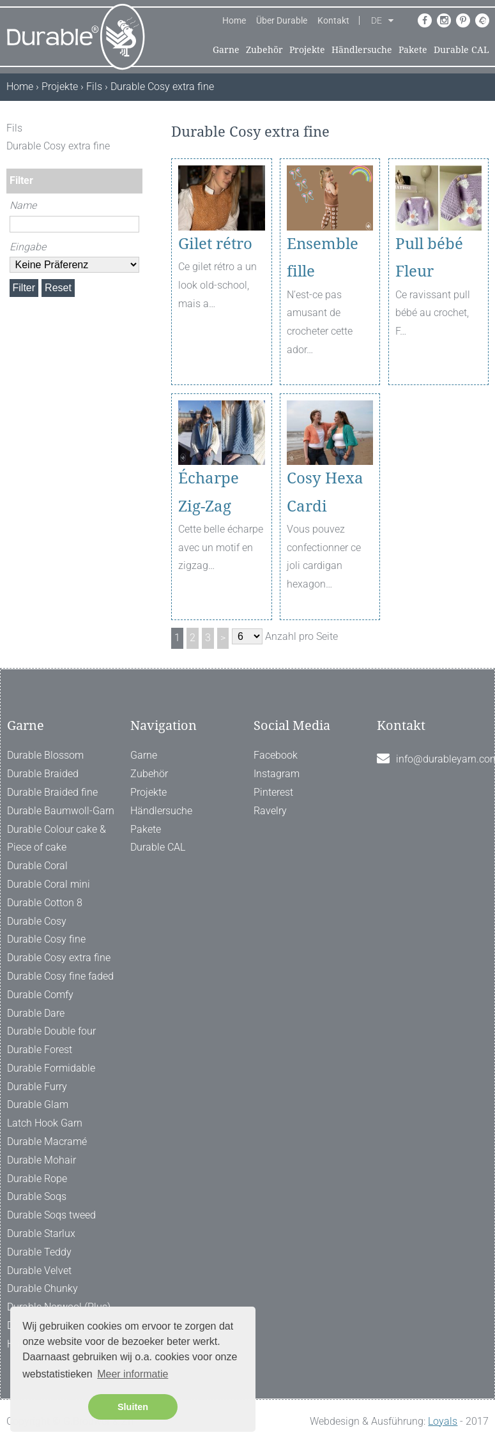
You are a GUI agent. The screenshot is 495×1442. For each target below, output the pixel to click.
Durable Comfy (40, 995)
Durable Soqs (36, 1196)
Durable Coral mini (48, 884)
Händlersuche (361, 50)
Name (23, 205)
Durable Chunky (42, 1288)
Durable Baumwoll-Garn (60, 811)
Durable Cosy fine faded (60, 976)
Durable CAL (461, 50)
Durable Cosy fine (46, 939)
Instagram (277, 774)
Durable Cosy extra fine (58, 958)
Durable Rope (37, 1179)
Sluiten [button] (133, 1407)
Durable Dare (36, 1013)
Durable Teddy (39, 1252)
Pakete (413, 50)
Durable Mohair (41, 1160)
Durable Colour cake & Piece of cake (56, 838)
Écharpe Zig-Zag (208, 492)
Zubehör (264, 50)
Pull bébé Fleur (429, 257)
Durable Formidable (51, 1068)
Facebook (276, 755)
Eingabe (28, 247)
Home (234, 20)
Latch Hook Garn (44, 1123)
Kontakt (333, 20)
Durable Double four (51, 1031)
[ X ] (134, 128)
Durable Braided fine (52, 792)
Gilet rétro (215, 244)
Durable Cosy (36, 921)
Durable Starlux (41, 1233)
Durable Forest (39, 1050)
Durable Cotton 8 (44, 903)
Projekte (307, 50)
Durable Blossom (45, 755)
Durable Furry (37, 1087)
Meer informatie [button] (132, 1374)
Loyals (442, 1421)
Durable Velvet (39, 1270)
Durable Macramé (47, 1141)
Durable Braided (43, 774)
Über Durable (281, 20)
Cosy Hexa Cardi (325, 492)
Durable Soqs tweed (51, 1215)
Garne (226, 50)
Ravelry (270, 811)
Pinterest (273, 792)
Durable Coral (37, 866)
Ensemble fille (322, 257)
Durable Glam (37, 1104)
